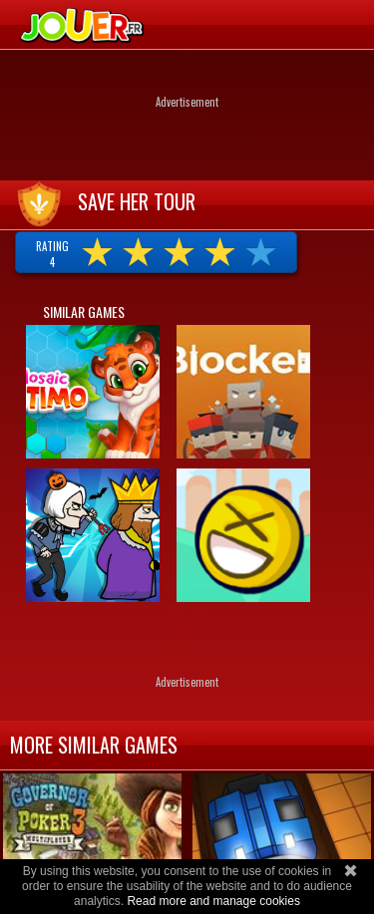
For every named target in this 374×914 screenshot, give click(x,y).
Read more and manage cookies (213, 901)
